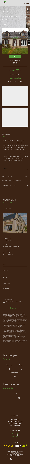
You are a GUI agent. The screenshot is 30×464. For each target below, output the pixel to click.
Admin (16, 454)
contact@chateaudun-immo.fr (11, 246)
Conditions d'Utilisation (10, 341)
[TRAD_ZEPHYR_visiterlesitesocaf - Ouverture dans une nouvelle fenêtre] (8, 446)
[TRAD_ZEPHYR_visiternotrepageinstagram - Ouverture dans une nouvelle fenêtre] (17, 435)
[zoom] (15, 87)
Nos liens (21, 454)
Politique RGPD (13, 455)
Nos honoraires (12, 453)
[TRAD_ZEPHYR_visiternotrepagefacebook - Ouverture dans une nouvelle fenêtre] (12, 435)
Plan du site (18, 453)
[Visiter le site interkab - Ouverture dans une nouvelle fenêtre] (21, 446)
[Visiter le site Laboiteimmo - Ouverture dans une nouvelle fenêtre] (15, 458)
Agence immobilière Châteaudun (11, 16)
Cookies (18, 455)
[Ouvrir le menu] (27, 3)
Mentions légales (10, 454)
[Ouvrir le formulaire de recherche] (24, 3)
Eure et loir (5, 18)
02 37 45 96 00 (7, 240)
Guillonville (13, 18)
